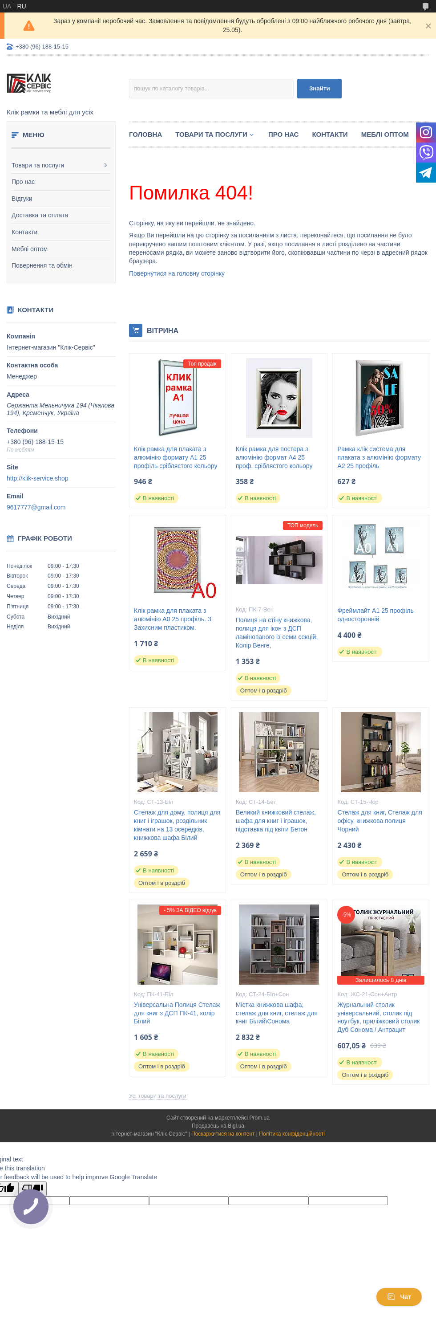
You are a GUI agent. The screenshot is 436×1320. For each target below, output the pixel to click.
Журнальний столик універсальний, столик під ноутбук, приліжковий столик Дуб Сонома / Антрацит (378, 1017)
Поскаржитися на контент (222, 1134)
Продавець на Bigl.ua (218, 1126)
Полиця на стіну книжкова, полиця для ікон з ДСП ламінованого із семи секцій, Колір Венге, (277, 632)
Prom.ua (260, 1118)
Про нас (23, 181)
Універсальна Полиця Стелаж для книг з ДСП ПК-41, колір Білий (177, 1013)
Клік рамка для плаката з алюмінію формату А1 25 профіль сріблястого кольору (175, 457)
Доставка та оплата (40, 215)
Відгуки (22, 198)
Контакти (24, 232)
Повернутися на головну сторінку (177, 273)
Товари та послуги (38, 165)
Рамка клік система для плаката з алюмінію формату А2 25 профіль (379, 457)
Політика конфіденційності (292, 1134)
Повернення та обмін (42, 265)
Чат (399, 1297)
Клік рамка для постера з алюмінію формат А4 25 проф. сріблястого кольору (274, 457)
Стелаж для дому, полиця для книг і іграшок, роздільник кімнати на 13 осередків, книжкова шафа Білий (177, 825)
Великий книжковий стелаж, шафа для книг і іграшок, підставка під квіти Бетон (276, 821)
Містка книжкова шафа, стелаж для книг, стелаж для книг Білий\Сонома (277, 1013)
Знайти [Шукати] (319, 88)
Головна (145, 134)
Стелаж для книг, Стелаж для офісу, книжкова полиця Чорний (379, 821)
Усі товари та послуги (157, 1095)
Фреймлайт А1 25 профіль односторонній (375, 615)
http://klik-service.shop (38, 478)
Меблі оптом (30, 249)
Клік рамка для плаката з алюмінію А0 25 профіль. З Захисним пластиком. (172, 619)
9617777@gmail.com (36, 507)
